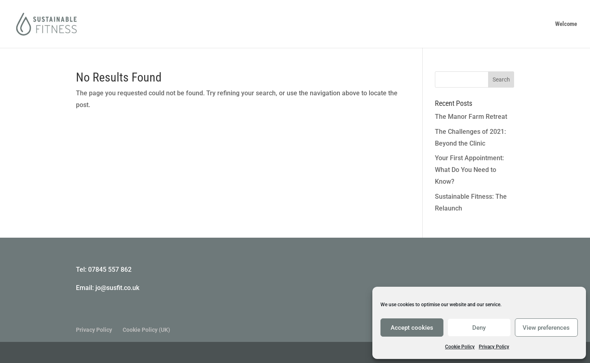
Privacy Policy (494, 347)
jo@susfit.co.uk (117, 288)
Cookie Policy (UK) (146, 329)
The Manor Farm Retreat (471, 116)
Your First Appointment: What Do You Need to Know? (469, 169)
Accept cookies (412, 327)
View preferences (546, 327)
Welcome (566, 24)
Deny (479, 327)
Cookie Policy (460, 347)
